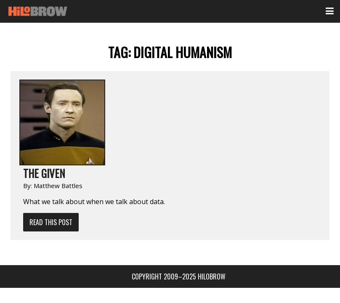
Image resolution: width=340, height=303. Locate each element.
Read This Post (50, 222)
